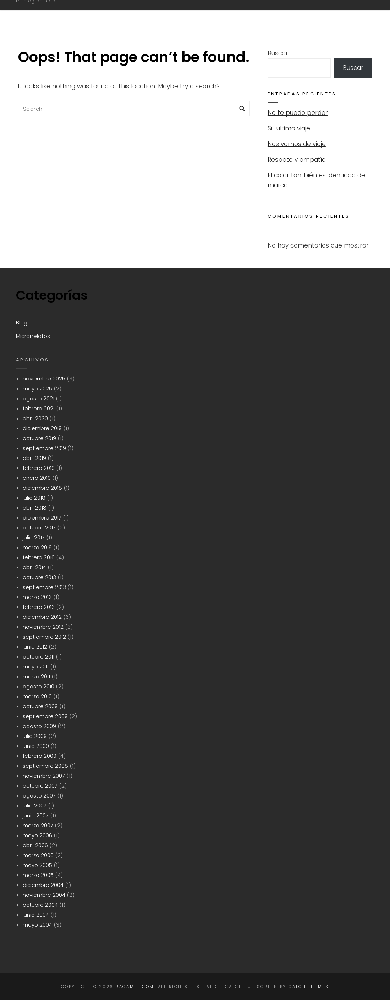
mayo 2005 (37, 865)
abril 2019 (34, 458)
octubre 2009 (40, 706)
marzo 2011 (36, 676)
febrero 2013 (39, 607)
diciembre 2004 (43, 885)
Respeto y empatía (297, 159)
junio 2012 (35, 646)
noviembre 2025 (44, 378)
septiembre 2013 (44, 587)
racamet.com (52, 12)
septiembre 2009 (45, 716)
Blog (277, 15)
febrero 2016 (39, 557)
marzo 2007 (38, 825)
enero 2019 (37, 478)
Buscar (278, 53)
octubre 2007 (40, 785)
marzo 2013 (37, 597)
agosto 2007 (39, 795)
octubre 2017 (39, 527)
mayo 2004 (37, 924)
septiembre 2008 (45, 766)
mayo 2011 (36, 666)
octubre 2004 (40, 905)
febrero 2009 (39, 756)
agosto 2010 (38, 686)
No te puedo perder (298, 113)
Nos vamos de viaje (297, 144)
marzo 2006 (38, 855)
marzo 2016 (37, 547)
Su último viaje (289, 128)
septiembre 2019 (44, 448)
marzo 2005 (38, 875)
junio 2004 (36, 914)
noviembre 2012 (43, 626)
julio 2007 (34, 805)
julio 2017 (34, 537)
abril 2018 (34, 507)
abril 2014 (34, 567)
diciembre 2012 (42, 617)
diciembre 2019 (42, 428)
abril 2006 (35, 845)
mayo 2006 (37, 835)
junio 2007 (36, 815)
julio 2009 (35, 736)
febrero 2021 (39, 408)
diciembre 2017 (42, 517)
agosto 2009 (39, 726)
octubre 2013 (39, 577)
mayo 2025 (37, 388)
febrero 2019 (39, 468)
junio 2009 (36, 746)
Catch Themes (309, 986)
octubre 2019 (39, 438)
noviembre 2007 (44, 775)
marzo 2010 (37, 696)
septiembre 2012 (44, 636)
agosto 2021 (38, 398)
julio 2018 (34, 497)
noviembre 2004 (44, 895)
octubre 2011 (38, 656)
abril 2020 (35, 418)
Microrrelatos (329, 15)
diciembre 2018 (42, 487)
